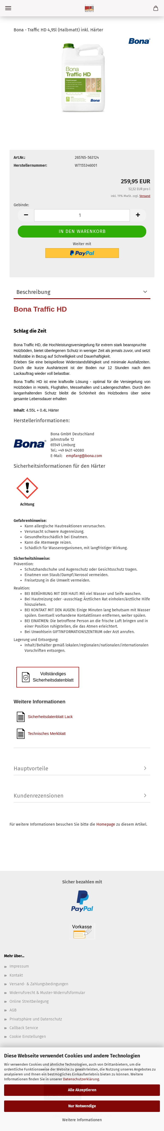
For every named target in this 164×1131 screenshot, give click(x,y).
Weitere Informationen (82, 1120)
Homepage (105, 824)
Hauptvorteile (31, 768)
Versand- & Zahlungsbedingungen (39, 984)
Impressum (19, 966)
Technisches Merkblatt (41, 733)
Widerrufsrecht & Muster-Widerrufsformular (47, 992)
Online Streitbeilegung (29, 1001)
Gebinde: (21, 205)
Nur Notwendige (82, 1106)
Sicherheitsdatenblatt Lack (44, 716)
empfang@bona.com (84, 456)
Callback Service (24, 1028)
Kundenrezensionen (39, 795)
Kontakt (16, 975)
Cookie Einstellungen (28, 1036)
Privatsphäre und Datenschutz (36, 1019)
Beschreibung (33, 292)
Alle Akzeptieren (82, 1090)
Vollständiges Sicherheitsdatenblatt (47, 677)
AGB (13, 1010)
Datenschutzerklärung (81, 1079)
